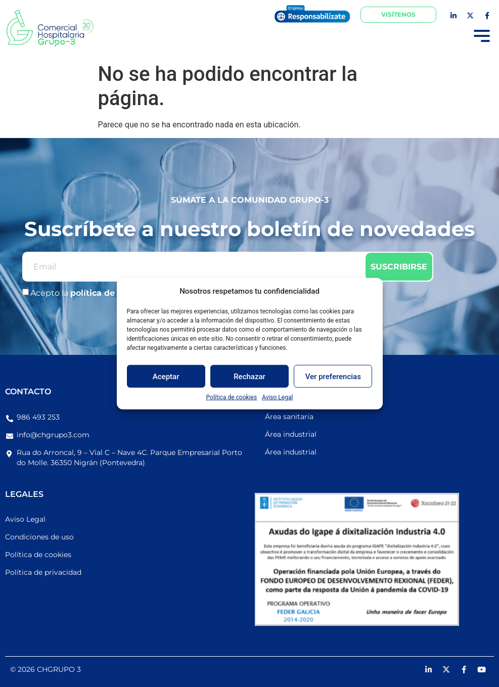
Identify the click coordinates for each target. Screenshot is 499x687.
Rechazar (249, 376)
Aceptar (166, 376)
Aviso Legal (277, 397)
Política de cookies (231, 397)
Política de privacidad (43, 572)
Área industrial (290, 434)
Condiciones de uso (39, 536)
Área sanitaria (289, 416)
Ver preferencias (333, 376)
